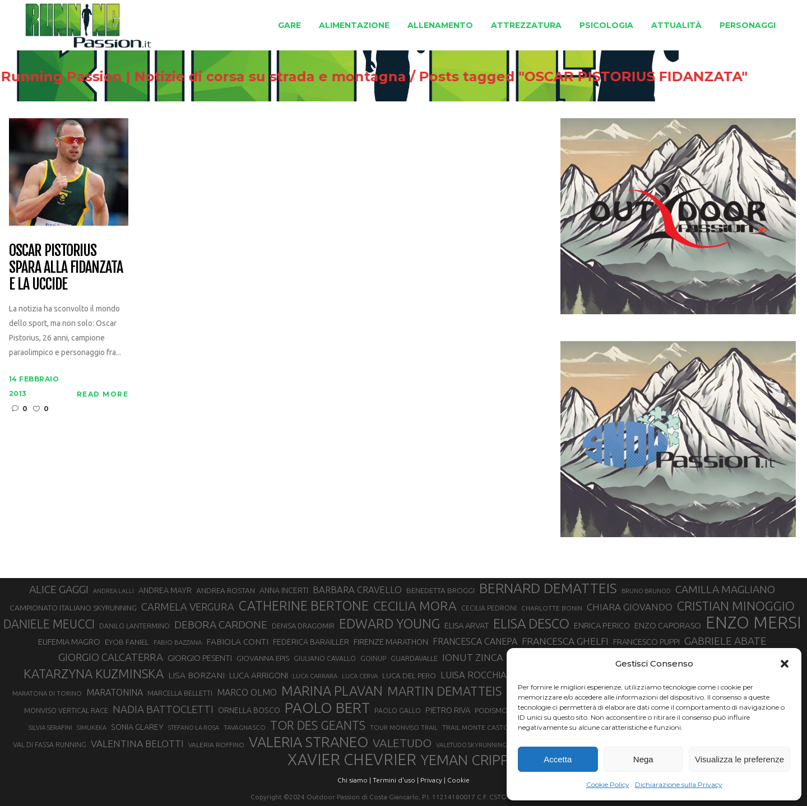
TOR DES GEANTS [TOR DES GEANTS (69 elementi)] (317, 725)
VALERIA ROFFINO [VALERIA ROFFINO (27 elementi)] (216, 744)
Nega (643, 759)
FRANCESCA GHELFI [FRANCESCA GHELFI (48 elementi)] (565, 641)
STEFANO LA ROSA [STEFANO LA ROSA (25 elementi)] (193, 727)
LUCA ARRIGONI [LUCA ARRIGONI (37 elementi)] (258, 675)
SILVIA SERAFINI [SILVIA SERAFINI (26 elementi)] (50, 727)
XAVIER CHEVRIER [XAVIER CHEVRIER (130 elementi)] (351, 759)
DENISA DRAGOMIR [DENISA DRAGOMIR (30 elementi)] (303, 626)
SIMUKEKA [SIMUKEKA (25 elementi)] (91, 727)
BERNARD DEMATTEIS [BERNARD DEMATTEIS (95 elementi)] (548, 588)
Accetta (558, 759)
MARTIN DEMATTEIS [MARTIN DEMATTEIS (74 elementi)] (444, 691)
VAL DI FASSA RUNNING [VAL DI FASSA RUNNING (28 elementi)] (49, 744)
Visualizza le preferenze (739, 759)
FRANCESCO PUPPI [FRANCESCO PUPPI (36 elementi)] (646, 641)
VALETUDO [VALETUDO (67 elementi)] (402, 742)
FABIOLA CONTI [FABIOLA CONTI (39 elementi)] (237, 641)
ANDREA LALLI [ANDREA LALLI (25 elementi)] (113, 591)
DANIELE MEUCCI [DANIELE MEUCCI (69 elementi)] (49, 624)
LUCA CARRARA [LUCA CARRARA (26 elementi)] (315, 675)
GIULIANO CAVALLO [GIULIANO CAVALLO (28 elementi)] (325, 658)
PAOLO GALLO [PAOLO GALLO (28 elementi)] (397, 710)
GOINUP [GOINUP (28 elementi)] (373, 658)
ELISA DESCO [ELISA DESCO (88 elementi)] (531, 624)
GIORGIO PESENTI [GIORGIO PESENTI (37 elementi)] (200, 658)
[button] (784, 663)
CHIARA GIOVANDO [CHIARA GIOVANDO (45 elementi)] (629, 607)
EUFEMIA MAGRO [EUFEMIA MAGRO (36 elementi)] (69, 641)
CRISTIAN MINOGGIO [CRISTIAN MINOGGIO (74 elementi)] (736, 606)
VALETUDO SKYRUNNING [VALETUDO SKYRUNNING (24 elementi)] (471, 745)
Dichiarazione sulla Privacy (678, 784)
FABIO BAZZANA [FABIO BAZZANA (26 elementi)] (178, 642)
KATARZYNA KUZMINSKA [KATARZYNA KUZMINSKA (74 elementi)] (94, 674)
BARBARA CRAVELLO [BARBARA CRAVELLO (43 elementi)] (357, 590)
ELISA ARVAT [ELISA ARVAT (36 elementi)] (466, 625)
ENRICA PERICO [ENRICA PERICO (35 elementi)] (602, 625)
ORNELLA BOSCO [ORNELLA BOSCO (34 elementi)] (249, 710)
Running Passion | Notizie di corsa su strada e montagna (262, 76)
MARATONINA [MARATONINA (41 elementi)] (114, 692)
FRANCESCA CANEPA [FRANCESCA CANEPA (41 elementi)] (475, 641)
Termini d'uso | (396, 780)
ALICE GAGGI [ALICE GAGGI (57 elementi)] (59, 589)
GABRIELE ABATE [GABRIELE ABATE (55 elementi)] (725, 641)
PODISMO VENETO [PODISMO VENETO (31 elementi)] (506, 710)
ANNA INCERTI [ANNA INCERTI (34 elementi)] (283, 590)
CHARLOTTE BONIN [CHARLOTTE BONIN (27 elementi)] (551, 608)
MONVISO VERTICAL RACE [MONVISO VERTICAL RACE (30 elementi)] (66, 710)
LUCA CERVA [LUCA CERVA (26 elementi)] (360, 675)
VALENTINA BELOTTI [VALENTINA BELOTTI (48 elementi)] (137, 743)
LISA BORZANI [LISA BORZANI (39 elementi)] (196, 675)
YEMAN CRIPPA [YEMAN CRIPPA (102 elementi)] (469, 760)
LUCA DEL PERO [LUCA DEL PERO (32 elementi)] (409, 675)
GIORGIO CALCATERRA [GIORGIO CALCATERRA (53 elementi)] (110, 657)
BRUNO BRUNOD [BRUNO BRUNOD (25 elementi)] (646, 591)
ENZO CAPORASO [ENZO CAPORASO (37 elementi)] (667, 625)
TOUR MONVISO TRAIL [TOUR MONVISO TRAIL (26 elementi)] (404, 727)
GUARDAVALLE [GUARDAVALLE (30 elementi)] (414, 658)
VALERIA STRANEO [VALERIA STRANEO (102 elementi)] (308, 742)
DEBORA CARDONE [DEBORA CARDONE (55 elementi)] (220, 624)
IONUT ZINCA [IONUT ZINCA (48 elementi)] (472, 657)
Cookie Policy (607, 784)
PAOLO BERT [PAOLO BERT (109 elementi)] (327, 708)
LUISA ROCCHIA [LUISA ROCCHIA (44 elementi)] (473, 674)
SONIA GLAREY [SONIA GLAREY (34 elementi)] (137, 727)
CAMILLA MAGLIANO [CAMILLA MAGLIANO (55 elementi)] (725, 589)
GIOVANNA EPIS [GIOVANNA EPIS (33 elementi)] (262, 658)
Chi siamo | (354, 780)
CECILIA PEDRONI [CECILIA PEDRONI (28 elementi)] (489, 608)
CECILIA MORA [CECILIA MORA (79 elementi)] (415, 606)
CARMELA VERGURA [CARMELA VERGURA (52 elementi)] (187, 606)
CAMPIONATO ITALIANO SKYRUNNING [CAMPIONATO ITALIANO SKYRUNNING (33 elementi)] (73, 607)
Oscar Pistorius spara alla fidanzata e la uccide (66, 268)
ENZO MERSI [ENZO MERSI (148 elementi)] (753, 623)
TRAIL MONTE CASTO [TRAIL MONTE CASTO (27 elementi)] (475, 727)
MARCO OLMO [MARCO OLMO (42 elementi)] (247, 692)
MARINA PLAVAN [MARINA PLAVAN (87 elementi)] (332, 690)
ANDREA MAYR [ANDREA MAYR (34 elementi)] (165, 590)
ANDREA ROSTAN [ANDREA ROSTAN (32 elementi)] (225, 590)
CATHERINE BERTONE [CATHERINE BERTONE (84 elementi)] (304, 605)
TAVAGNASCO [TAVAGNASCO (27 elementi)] (245, 727)
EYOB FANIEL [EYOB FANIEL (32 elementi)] (127, 641)
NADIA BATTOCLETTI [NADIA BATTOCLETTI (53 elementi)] (163, 709)
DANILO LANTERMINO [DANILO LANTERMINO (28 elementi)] (134, 626)
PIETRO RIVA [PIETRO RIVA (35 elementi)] (447, 710)
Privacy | (433, 780)
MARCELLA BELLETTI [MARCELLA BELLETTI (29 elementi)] (179, 693)
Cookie (458, 780)
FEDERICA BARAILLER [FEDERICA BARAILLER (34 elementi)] (311, 641)
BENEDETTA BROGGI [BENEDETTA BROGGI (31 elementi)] (440, 590)
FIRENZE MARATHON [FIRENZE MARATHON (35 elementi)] (391, 641)
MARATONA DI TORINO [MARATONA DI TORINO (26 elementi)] (47, 693)
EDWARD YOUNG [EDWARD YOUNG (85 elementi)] (389, 623)
